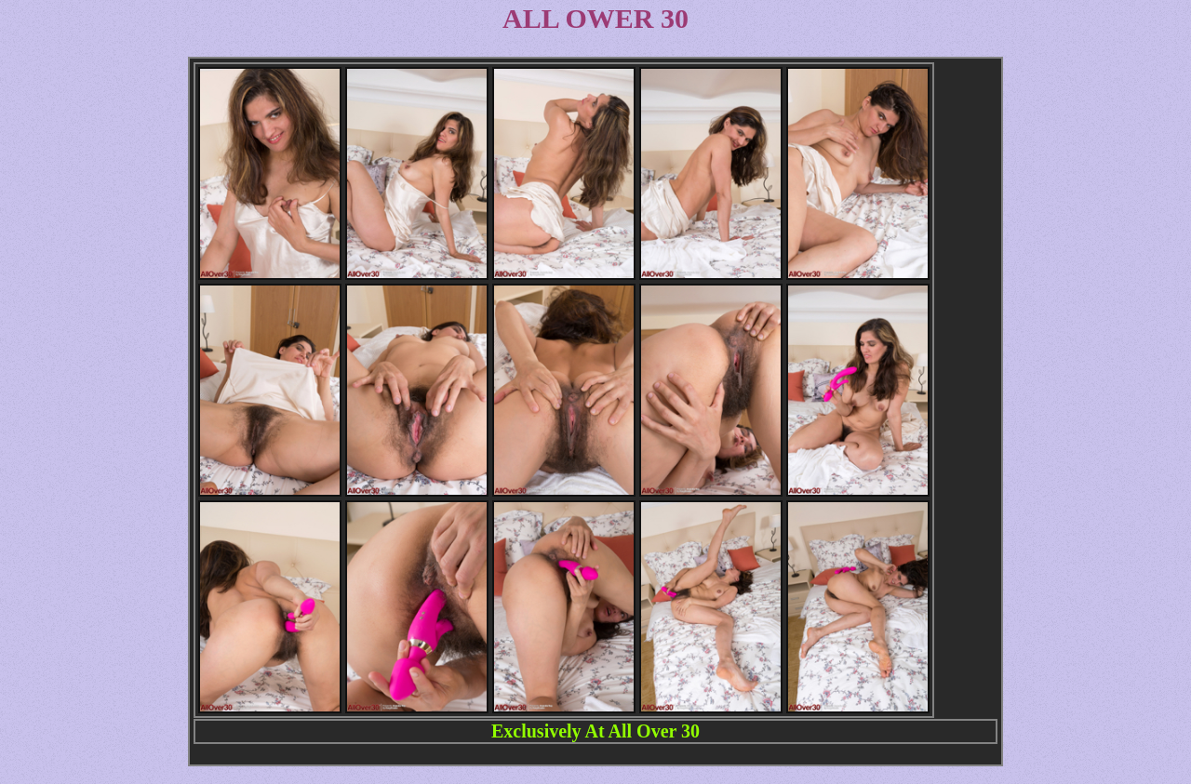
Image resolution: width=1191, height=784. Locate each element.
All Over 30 (655, 731)
